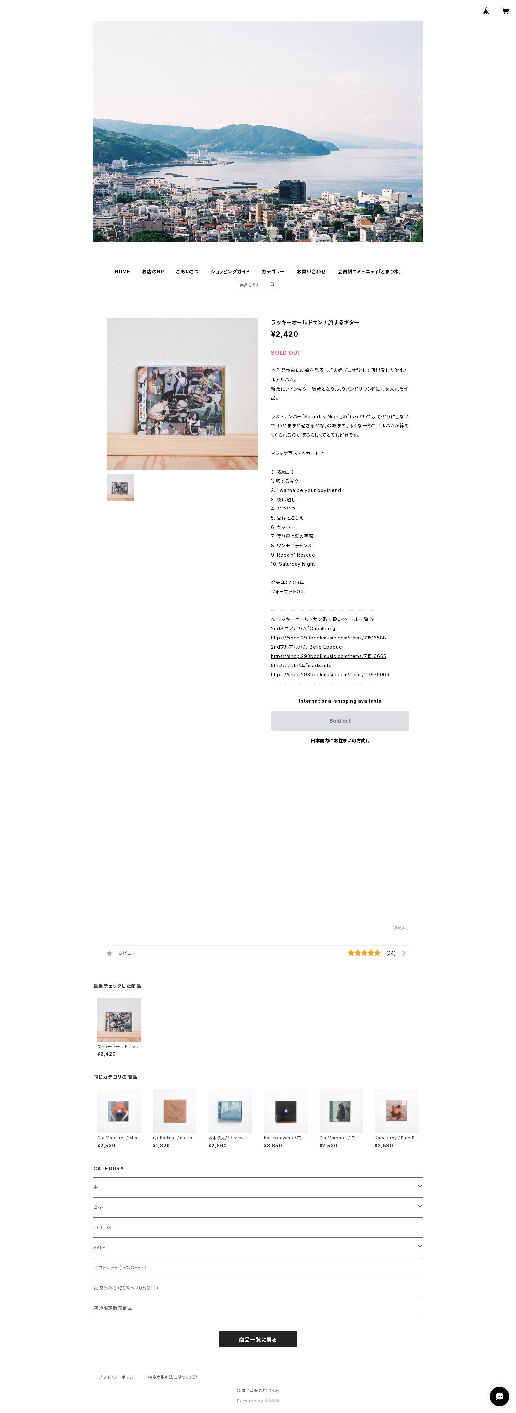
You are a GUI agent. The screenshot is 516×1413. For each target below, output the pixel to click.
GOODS (102, 1227)
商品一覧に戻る (258, 1339)
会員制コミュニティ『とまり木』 (369, 271)
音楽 (98, 1207)
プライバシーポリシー (118, 1377)
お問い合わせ (311, 271)
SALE (99, 1247)
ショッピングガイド (230, 271)
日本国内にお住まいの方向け (340, 740)
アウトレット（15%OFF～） (120, 1267)
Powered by (258, 1401)
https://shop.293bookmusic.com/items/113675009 (330, 674)
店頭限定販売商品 (112, 1308)
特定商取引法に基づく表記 (172, 1377)
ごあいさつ (187, 271)
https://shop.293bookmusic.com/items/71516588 (328, 637)
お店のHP (153, 271)
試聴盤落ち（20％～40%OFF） (126, 1288)
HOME (122, 271)
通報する (401, 928)
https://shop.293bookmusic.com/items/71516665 (328, 656)
